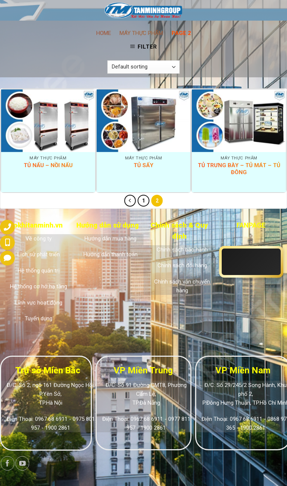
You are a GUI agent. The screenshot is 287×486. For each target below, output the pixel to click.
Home (103, 33)
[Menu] (11, 12)
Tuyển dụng (38, 318)
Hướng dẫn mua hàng (110, 238)
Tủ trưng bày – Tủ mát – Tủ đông (239, 169)
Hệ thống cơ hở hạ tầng (38, 286)
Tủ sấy (143, 165)
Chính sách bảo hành (182, 249)
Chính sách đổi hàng (182, 265)
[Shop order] (143, 67)
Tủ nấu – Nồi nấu (48, 165)
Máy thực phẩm (141, 33)
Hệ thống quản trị (39, 270)
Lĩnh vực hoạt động (38, 302)
